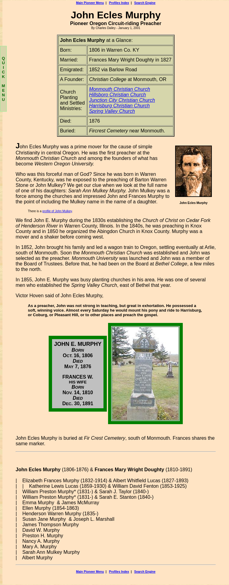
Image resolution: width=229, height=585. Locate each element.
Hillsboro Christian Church (117, 94)
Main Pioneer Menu (90, 3)
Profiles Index (119, 3)
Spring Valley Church (112, 111)
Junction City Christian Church (122, 100)
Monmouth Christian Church (119, 89)
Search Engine (144, 3)
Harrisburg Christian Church (119, 105)
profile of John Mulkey (57, 211)
